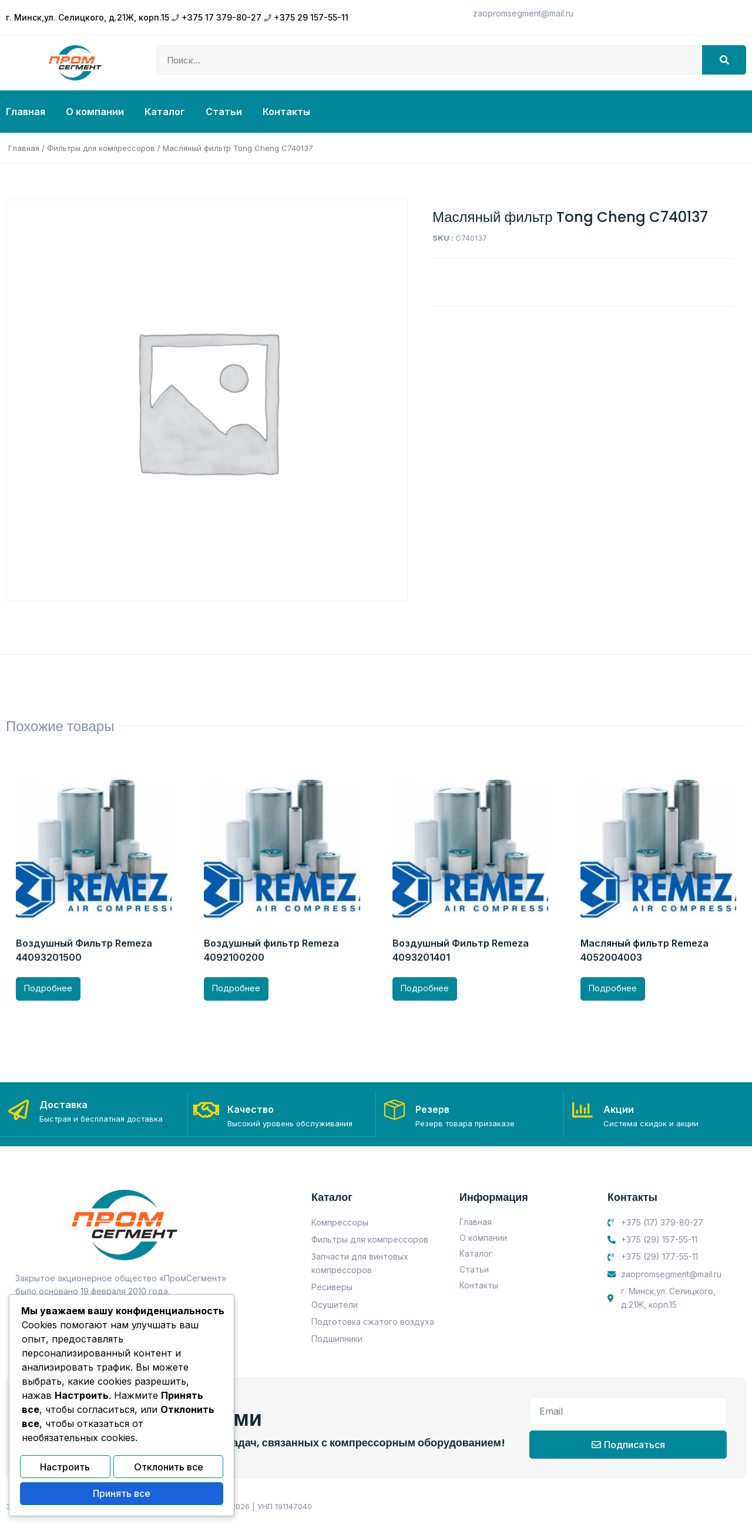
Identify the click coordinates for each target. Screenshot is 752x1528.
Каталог (165, 111)
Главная (25, 111)
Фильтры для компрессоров (101, 148)
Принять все (121, 1494)
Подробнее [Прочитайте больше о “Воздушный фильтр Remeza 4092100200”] (236, 988)
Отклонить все (168, 1469)
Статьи (224, 111)
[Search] (724, 60)
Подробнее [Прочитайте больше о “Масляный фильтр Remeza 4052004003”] (613, 988)
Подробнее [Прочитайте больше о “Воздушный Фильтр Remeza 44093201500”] (48, 988)
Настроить (65, 1469)
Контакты (286, 111)
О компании (95, 111)
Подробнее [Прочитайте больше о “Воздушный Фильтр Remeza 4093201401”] (425, 988)
